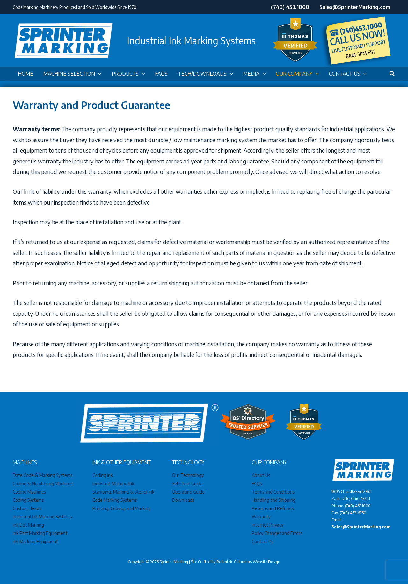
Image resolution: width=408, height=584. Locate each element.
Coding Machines (29, 491)
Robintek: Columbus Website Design (248, 561)
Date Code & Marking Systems (42, 475)
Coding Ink (102, 475)
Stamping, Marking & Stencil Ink (123, 491)
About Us (261, 475)
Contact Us (262, 541)
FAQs (257, 483)
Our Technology (188, 475)
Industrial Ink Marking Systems (42, 516)
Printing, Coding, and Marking (121, 508)
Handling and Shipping (273, 500)
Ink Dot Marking (28, 525)
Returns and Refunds (273, 508)
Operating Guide (188, 491)
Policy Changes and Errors (277, 533)
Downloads (183, 500)
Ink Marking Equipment (35, 541)
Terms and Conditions (273, 491)
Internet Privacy (267, 525)
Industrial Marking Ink (113, 483)
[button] (98, 74)
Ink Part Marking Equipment (40, 533)
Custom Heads (27, 508)
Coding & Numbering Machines (43, 483)
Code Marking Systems (114, 500)
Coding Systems (28, 500)
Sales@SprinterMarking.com (361, 526)
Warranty (261, 516)
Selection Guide (187, 483)
